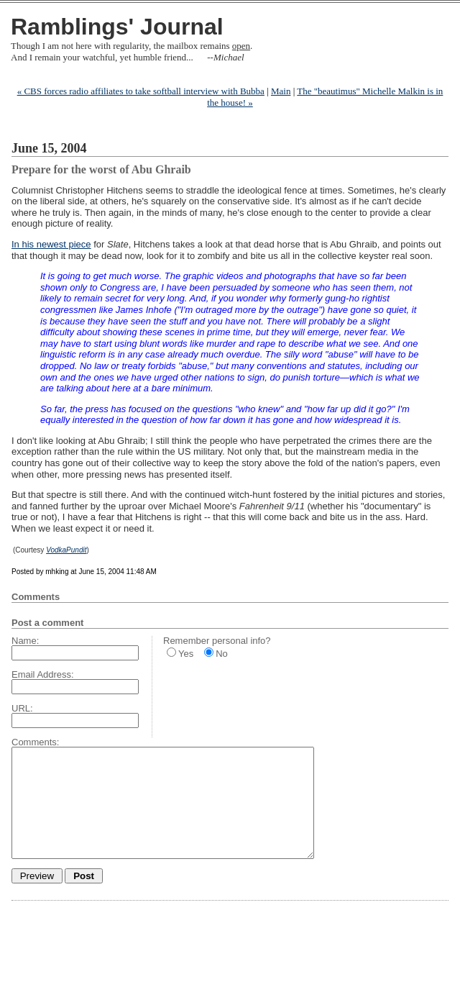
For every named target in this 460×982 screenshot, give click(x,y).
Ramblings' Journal (117, 27)
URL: (22, 708)
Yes (185, 653)
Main (280, 91)
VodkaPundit (66, 550)
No (222, 653)
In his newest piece (51, 244)
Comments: (35, 742)
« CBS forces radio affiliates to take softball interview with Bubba (140, 91)
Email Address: (43, 674)
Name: (25, 640)
